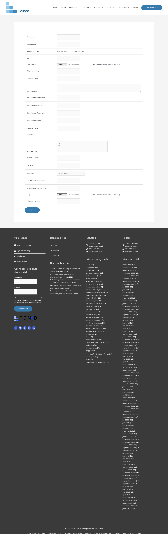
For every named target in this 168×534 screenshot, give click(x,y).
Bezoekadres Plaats (34, 106)
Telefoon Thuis (32, 79)
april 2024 (126, 328)
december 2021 (128, 404)
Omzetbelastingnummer (36, 182)
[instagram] (30, 329)
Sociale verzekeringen (94, 342)
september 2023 (129, 347)
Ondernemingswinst (94, 323)
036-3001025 (94, 250)
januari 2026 (127, 272)
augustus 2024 (128, 317)
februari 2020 (127, 463)
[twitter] (21, 329)
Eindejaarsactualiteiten (95, 293)
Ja (82, 145)
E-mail (17, 289)
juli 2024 (125, 320)
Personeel (90, 334)
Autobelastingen (92, 274)
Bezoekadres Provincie (35, 114)
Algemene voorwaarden (82, 528)
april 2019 (126, 490)
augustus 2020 (128, 447)
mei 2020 (126, 455)
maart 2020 (127, 460)
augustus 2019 (128, 479)
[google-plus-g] (25, 329)
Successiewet (91, 347)
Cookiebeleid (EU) (54, 528)
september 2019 (129, 476)
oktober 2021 (127, 409)
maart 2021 (127, 428)
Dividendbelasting (93, 288)
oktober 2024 (127, 312)
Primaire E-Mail (32, 130)
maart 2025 (127, 298)
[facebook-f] (16, 329)
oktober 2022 (127, 377)
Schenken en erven (93, 339)
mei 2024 (126, 325)
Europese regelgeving (94, 296)
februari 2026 (127, 269)
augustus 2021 (128, 414)
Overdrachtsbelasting (94, 328)
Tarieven (85, 8)
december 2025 (128, 274)
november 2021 (128, 406)
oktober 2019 (127, 474)
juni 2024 (126, 323)
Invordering (90, 309)
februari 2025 (127, 301)
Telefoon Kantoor (33, 203)
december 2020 (128, 436)
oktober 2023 (127, 344)
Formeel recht (91, 298)
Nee (82, 147)
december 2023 (128, 339)
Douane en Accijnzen (94, 290)
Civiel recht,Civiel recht (95, 282)
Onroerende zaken (93, 325)
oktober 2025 (127, 280)
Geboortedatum (33, 52)
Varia (88, 358)
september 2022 (129, 379)
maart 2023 (127, 363)
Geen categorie (92, 301)
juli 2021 (125, 417)
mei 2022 (126, 390)
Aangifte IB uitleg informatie (100, 353)
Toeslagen (90, 356)
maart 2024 (127, 331)
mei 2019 (126, 487)
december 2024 (128, 307)
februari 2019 (127, 495)
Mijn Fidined (122, 8)
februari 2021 (127, 431)
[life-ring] (23, 247)
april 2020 (126, 458)
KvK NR (30, 167)
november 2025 (128, 277)
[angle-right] (54, 247)
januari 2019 (127, 498)
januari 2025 (127, 304)
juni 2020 (126, 452)
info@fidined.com (95, 253)
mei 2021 (126, 423)
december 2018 (128, 501)
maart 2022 (127, 396)
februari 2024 (127, 334)
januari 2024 (127, 336)
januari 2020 (127, 466)
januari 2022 (127, 401)
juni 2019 (126, 484)
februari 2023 (127, 366)
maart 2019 (127, 493)
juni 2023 (126, 355)
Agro (88, 266)
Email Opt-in (31, 136)
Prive (88, 336)
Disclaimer (67, 528)
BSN (28, 59)
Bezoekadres (32, 92)
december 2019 (128, 468)
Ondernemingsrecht (94, 320)
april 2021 (126, 425)
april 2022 (126, 393)
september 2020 (129, 444)
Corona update (92, 285)
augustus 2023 (128, 350)
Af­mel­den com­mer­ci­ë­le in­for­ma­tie (107, 528)
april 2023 (126, 361)
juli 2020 (125, 449)
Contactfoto (31, 65)
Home (54, 8)
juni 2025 (126, 290)
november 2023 (128, 342)
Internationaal (91, 307)
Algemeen (90, 269)
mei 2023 (126, 358)
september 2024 (129, 315)
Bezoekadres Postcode (36, 98)
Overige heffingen (93, 331)
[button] (151, 7)
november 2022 (128, 374)
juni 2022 (126, 388)
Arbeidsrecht (91, 272)
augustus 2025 (128, 285)
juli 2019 (125, 482)
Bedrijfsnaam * (32, 159)
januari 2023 (127, 369)
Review (135, 8)
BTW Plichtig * (32, 153)
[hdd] (20, 263)
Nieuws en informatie (69, 8)
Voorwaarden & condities (132, 528)
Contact (109, 8)
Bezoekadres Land (34, 122)
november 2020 (128, 439)
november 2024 (128, 309)
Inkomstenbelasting (94, 304)
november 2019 (128, 471)
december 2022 (128, 371)
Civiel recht (90, 280)
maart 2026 (127, 266)
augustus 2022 (128, 382)
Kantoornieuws (92, 312)
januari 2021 (127, 433)
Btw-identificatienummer (36, 190)
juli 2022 (125, 385)
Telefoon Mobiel (33, 72)
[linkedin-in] (34, 329)
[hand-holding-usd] (20, 258)
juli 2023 (125, 352)
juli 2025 (125, 288)
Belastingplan (91, 277)
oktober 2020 (127, 441)
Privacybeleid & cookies (35, 528)
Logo (29, 196)
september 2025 (129, 282)
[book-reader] (22, 252)
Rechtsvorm (31, 174)
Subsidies (90, 344)
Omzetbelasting (92, 317)
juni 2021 (126, 420)
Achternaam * (32, 45)
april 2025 (126, 296)
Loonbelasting (91, 315)
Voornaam (31, 37)
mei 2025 (126, 293)
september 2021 (129, 412)
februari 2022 (127, 398)
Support (97, 8)
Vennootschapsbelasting (96, 361)
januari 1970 (127, 503)
